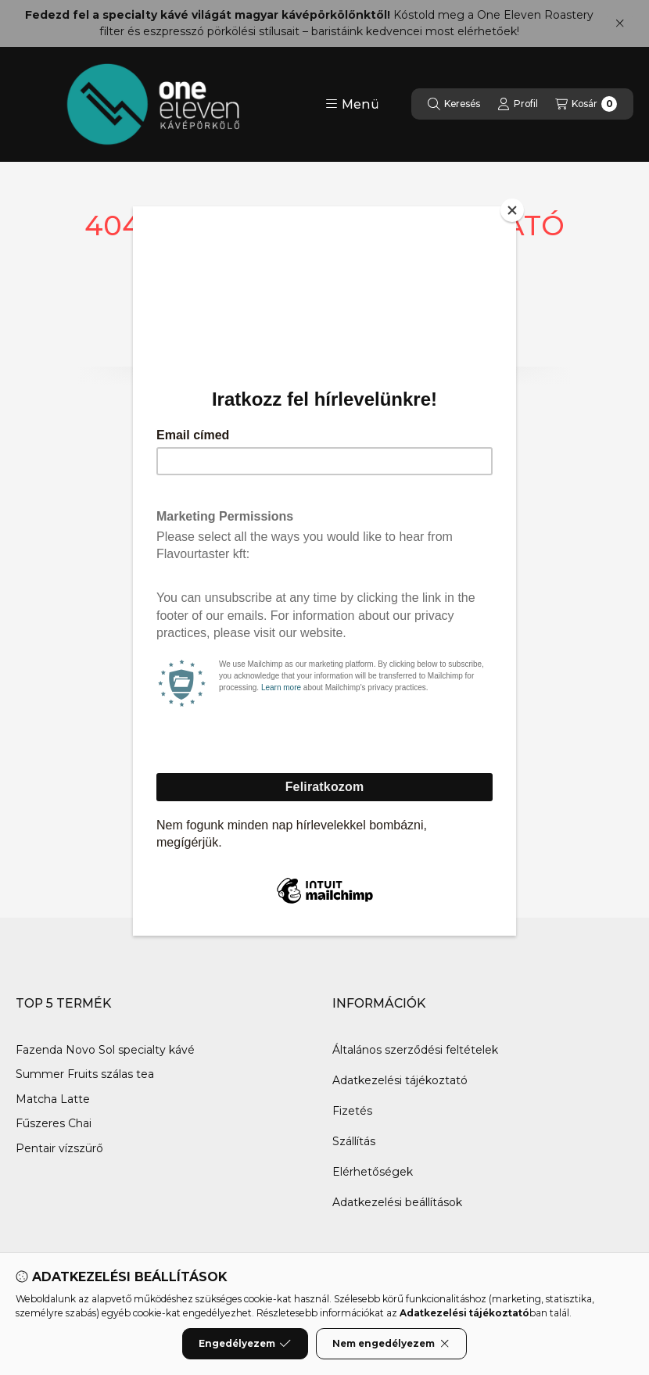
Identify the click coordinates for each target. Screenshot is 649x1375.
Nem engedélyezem (391, 1343)
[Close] (512, 210)
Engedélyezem (245, 1343)
